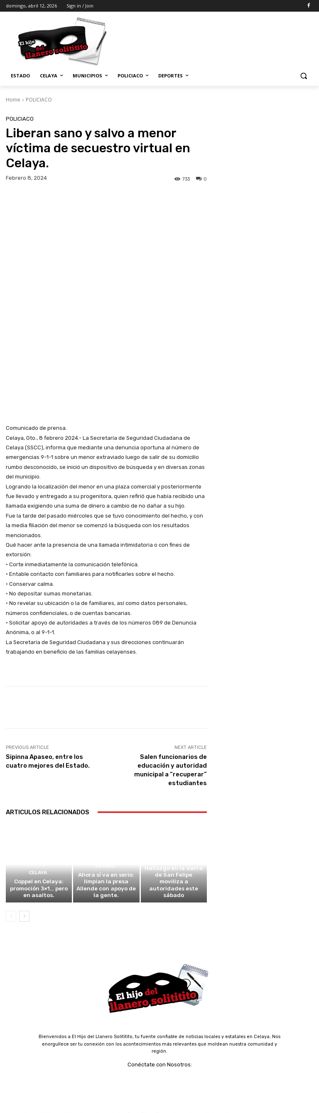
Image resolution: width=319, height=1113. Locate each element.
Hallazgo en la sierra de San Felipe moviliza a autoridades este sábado (174, 805)
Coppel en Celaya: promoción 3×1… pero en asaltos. (39, 805)
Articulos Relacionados (47, 724)
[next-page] (24, 830)
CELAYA (38, 792)
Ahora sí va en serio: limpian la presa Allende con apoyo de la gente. (106, 805)
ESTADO (105, 792)
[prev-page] (11, 830)
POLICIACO (39, 99)
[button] (303, 76)
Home (13, 99)
